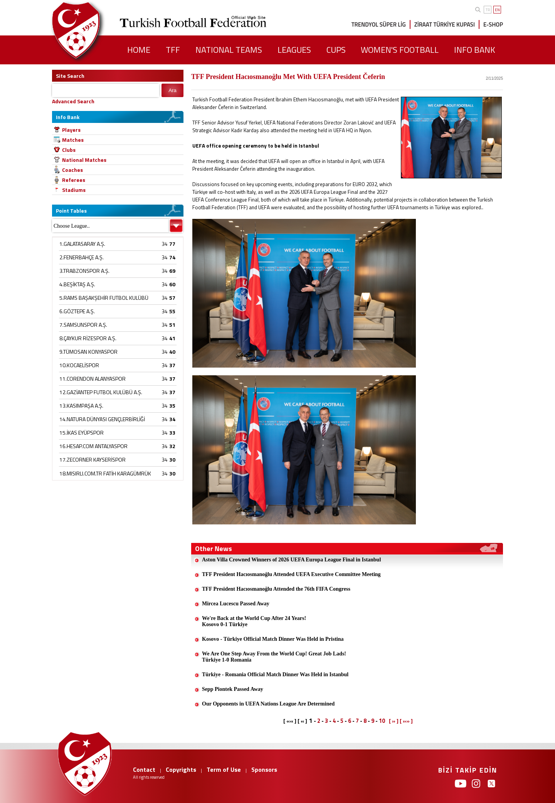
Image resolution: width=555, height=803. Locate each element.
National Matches (84, 160)
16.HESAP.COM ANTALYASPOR (93, 446)
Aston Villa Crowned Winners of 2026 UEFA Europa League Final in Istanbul (291, 560)
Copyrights (181, 769)
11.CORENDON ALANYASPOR (92, 379)
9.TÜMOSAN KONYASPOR (88, 352)
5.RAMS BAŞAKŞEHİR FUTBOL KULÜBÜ (103, 298)
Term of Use (224, 769)
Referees (73, 180)
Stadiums (74, 190)
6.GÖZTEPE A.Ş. (77, 311)
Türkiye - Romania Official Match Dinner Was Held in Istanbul (275, 674)
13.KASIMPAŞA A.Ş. (81, 406)
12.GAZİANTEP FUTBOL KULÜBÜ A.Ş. (100, 392)
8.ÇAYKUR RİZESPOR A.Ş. (87, 338)
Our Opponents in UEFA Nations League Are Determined (268, 704)
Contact (144, 769)
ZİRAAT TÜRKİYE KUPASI (444, 24)
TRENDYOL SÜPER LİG (379, 24)
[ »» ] (406, 721)
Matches (73, 140)
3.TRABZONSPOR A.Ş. (84, 271)
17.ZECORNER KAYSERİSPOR (92, 459)
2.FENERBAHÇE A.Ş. (81, 257)
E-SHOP (493, 24)
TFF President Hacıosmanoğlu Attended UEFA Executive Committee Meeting (291, 574)
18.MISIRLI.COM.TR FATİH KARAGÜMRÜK (105, 473)
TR (488, 10)
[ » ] (394, 721)
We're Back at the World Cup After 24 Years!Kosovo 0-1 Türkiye (254, 621)
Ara (172, 90)
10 (382, 720)
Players (71, 130)
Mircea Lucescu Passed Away (235, 603)
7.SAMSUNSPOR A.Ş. (83, 325)
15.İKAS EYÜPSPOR (81, 432)
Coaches (72, 170)
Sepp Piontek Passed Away (232, 689)
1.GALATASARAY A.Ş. (82, 244)
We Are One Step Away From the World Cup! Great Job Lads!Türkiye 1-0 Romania (274, 657)
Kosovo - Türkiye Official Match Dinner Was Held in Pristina (273, 639)
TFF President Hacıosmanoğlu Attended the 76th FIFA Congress (276, 589)
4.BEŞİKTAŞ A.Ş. (77, 284)
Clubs (69, 150)
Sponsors (264, 769)
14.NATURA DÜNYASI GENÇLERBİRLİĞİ (102, 419)
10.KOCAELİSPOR (79, 365)
